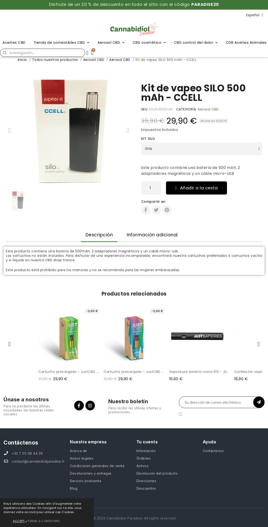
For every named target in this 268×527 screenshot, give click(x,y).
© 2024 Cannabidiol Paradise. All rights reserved (134, 518)
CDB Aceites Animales (246, 42)
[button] (9, 130)
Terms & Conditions (44, 521)
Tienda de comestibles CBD (62, 42)
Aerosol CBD (111, 42)
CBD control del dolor (196, 42)
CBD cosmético (149, 42)
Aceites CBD (14, 42)
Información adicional (152, 235)
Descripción (99, 235)
